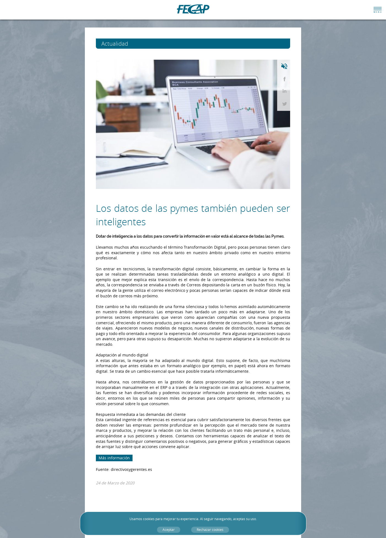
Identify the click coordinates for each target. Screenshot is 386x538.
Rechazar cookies (210, 530)
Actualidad (125, 43)
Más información (114, 457)
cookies (149, 519)
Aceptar (169, 530)
